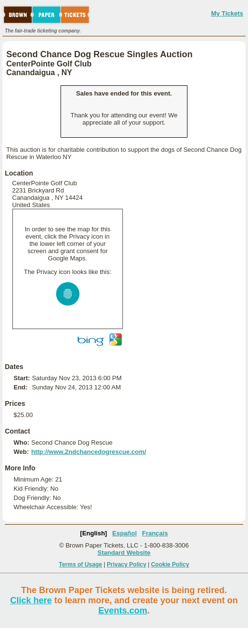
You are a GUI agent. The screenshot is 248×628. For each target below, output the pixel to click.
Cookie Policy (170, 564)
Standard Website (124, 552)
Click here (31, 600)
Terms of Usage (80, 564)
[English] (93, 533)
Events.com (122, 610)
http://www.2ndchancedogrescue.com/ (88, 451)
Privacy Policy (126, 564)
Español (124, 533)
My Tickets (227, 13)
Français (155, 533)
